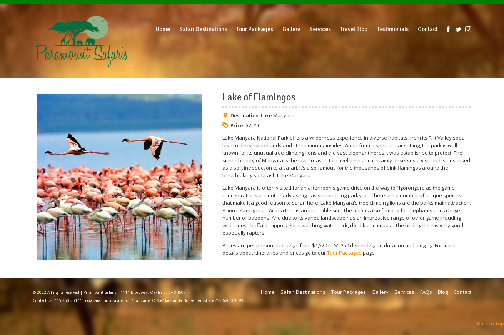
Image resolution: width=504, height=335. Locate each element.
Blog (443, 291)
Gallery (380, 291)
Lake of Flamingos (258, 97)
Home (268, 291)
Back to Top (490, 323)
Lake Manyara (277, 115)
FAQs (426, 291)
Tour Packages (344, 252)
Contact (462, 291)
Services (404, 291)
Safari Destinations (302, 291)
